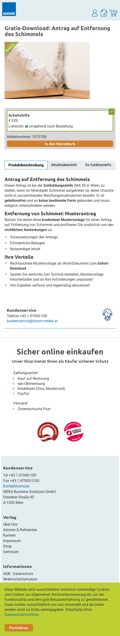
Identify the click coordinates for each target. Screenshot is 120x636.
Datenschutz (23, 574)
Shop (7, 546)
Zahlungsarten (25, 372)
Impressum (12, 541)
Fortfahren (18, 627)
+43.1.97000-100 (22, 475)
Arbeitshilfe (19, 115)
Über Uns (10, 524)
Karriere (9, 535)
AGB (6, 574)
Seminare (10, 552)
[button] (95, 13)
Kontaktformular (16, 486)
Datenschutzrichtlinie (21, 614)
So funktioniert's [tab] (98, 165)
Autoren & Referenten (20, 530)
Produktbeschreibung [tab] (26, 165)
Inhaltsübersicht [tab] (64, 165)
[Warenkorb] (113, 13)
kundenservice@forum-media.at (32, 321)
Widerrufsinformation (20, 579)
